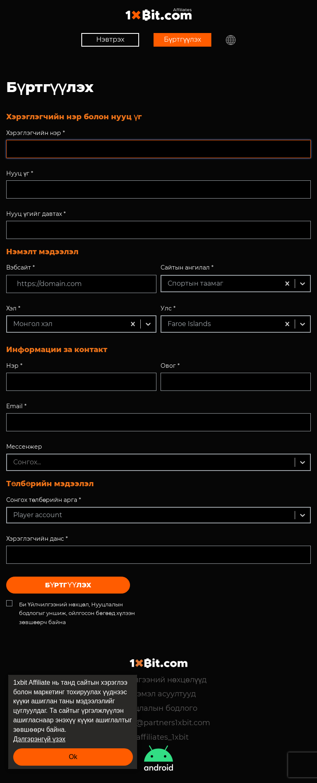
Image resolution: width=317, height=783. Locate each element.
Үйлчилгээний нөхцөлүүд (159, 679)
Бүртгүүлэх (182, 39)
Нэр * (14, 365)
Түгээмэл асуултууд (158, 693)
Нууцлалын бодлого (158, 708)
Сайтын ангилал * (187, 267)
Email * (16, 406)
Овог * (170, 365)
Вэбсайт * (20, 267)
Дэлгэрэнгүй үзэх (39, 739)
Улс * (168, 308)
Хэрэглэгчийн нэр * (35, 133)
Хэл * (13, 308)
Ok (73, 756)
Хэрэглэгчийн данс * (37, 538)
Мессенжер (24, 446)
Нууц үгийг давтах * (36, 214)
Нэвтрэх (110, 39)
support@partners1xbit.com (158, 722)
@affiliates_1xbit (158, 737)
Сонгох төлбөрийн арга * (43, 500)
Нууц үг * (19, 173)
